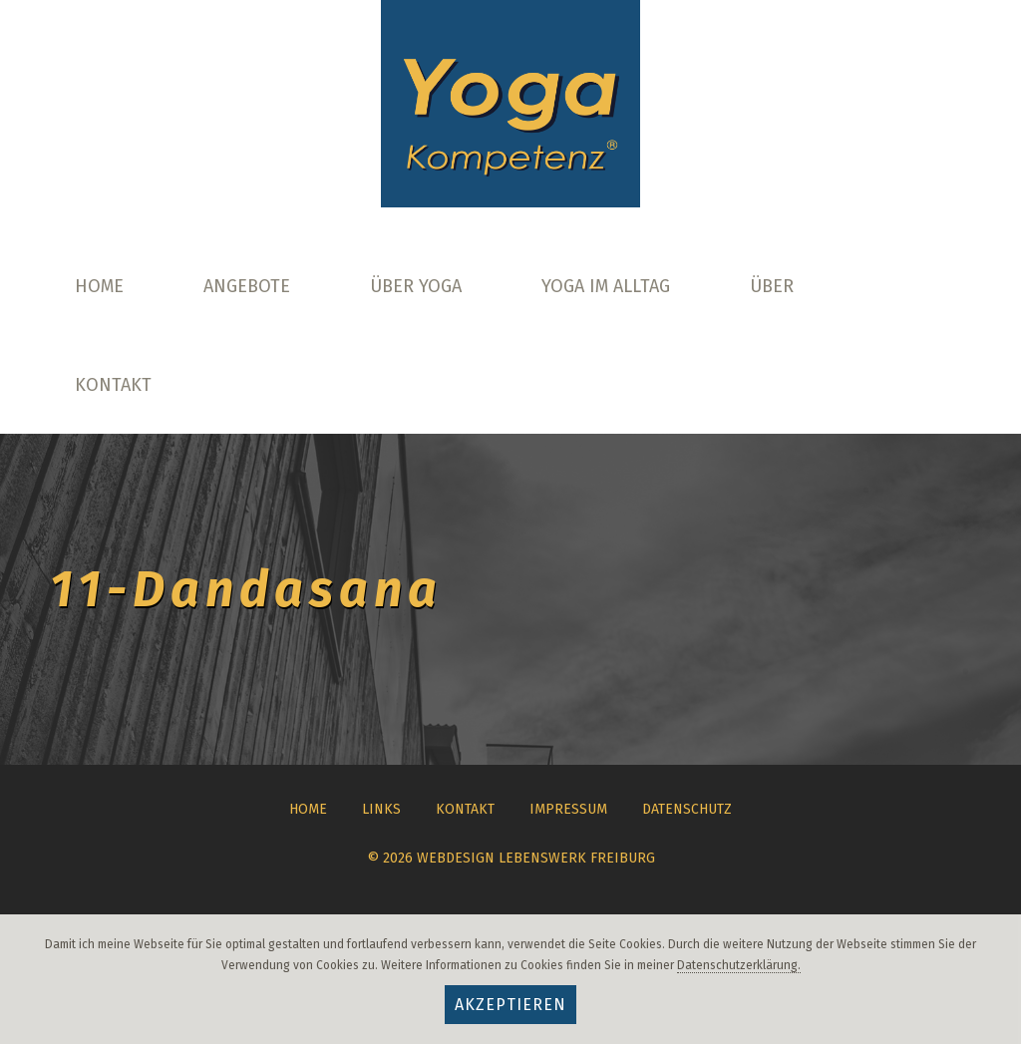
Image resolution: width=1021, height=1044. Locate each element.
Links (381, 809)
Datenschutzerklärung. (739, 965)
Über (772, 286)
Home (99, 286)
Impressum (568, 809)
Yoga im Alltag (605, 286)
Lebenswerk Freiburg (577, 858)
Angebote (246, 286)
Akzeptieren (510, 1004)
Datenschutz (687, 809)
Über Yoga (416, 286)
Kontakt (113, 385)
